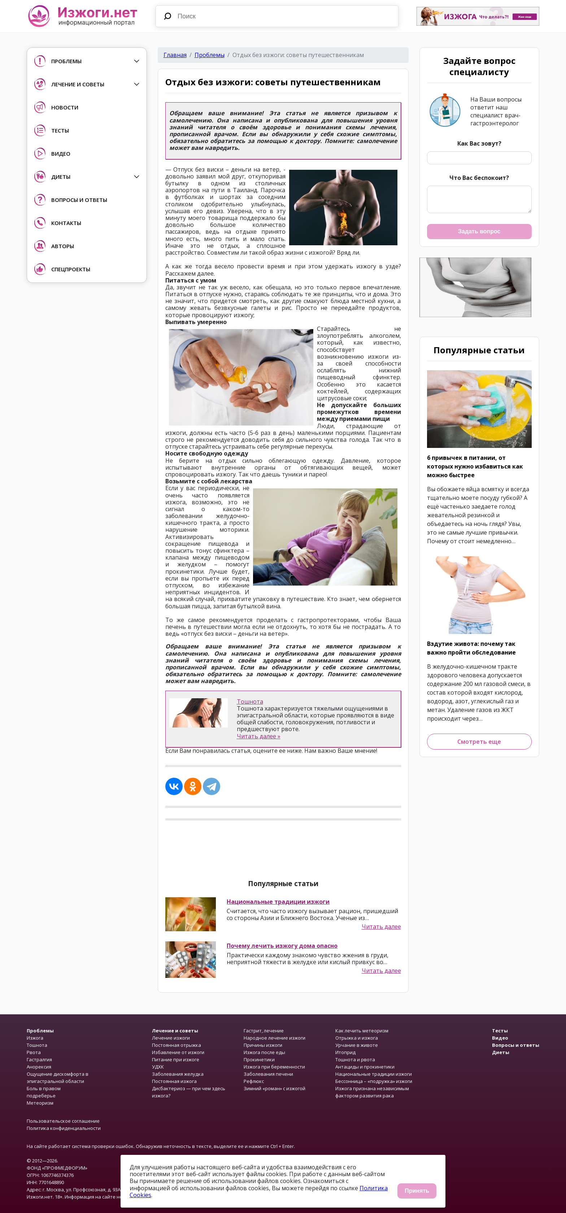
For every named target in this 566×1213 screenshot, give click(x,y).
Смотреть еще (479, 742)
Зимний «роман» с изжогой (274, 1088)
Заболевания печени (268, 1074)
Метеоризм (40, 1103)
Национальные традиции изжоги (278, 902)
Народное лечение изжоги (274, 1038)
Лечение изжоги (171, 1038)
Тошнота (250, 701)
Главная (175, 55)
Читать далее (381, 926)
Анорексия (39, 1066)
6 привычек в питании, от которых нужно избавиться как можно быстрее (475, 466)
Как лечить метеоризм (361, 1030)
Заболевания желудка (178, 1074)
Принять (417, 1191)
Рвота (34, 1052)
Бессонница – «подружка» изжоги (373, 1081)
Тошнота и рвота (355, 1059)
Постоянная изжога (174, 1081)
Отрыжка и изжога (356, 1038)
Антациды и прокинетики (365, 1066)
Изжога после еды (264, 1052)
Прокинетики (259, 1059)
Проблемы (210, 55)
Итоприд (345, 1052)
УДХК (158, 1066)
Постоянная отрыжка (176, 1045)
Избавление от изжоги (178, 1052)
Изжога (35, 1038)
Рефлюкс (254, 1081)
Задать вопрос (479, 231)
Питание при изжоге (175, 1059)
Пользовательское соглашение (63, 1121)
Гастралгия (39, 1059)
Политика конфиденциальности (64, 1128)
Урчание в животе (356, 1045)
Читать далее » (258, 736)
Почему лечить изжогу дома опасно (282, 946)
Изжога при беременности (274, 1066)
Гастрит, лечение (264, 1030)
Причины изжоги (263, 1045)
